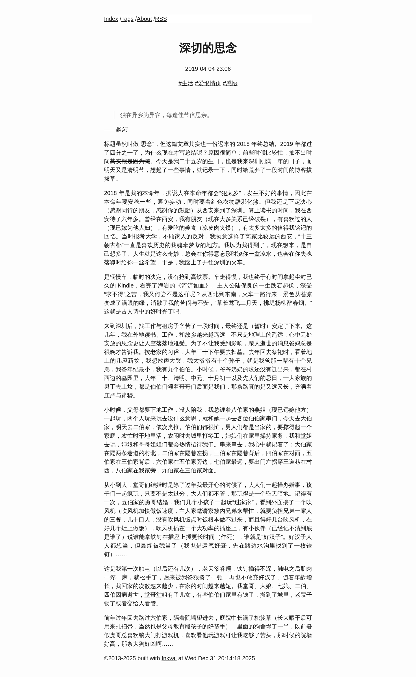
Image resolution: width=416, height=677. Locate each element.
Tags (127, 19)
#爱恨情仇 (208, 83)
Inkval (169, 658)
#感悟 (230, 83)
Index (111, 19)
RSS (161, 19)
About (144, 19)
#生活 (186, 83)
